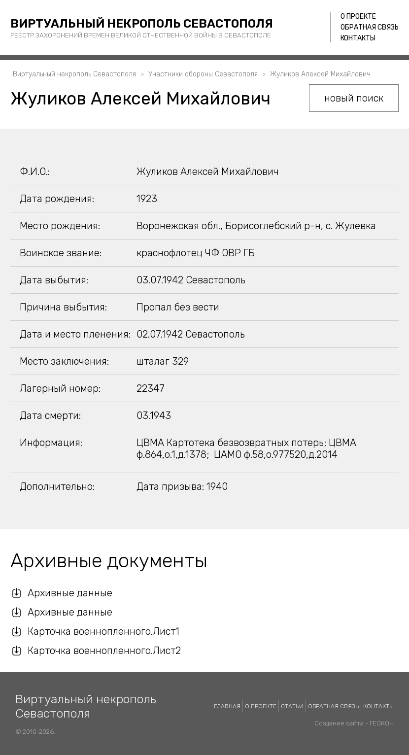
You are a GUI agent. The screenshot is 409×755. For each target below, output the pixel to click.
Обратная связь (370, 27)
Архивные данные (70, 593)
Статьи (292, 706)
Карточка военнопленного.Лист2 (104, 650)
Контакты (358, 38)
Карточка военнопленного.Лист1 (103, 631)
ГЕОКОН (382, 723)
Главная (227, 706)
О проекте (358, 16)
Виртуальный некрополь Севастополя (141, 24)
